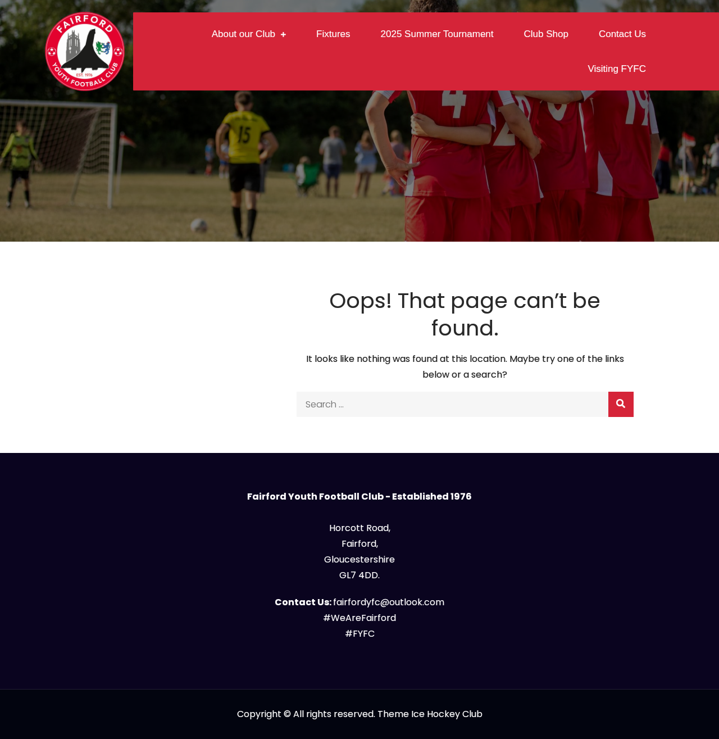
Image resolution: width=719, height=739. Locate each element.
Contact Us (622, 34)
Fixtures (333, 34)
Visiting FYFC (617, 69)
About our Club (243, 34)
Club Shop (546, 34)
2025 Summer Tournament (437, 34)
